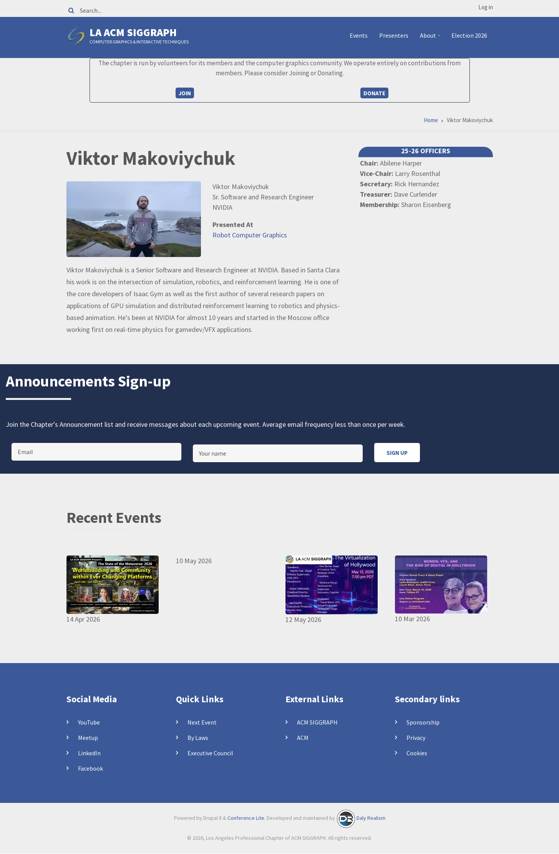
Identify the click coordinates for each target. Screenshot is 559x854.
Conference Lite (245, 817)
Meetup (88, 737)
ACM (303, 737)
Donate (374, 93)
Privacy (415, 737)
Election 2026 (469, 35)
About (431, 38)
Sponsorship (423, 722)
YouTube (89, 722)
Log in (485, 7)
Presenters (393, 35)
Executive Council (210, 753)
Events (359, 35)
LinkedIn (89, 753)
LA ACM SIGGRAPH (133, 32)
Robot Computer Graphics (249, 234)
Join (185, 93)
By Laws (197, 737)
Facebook (90, 768)
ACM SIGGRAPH (317, 722)
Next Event (202, 722)
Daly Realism (371, 817)
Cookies (416, 753)
